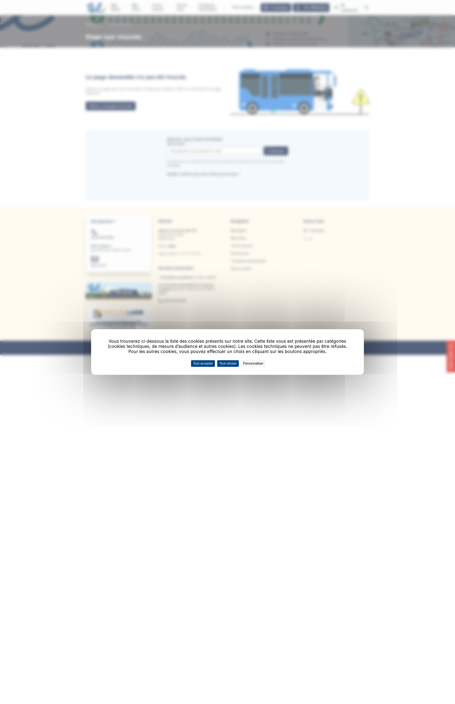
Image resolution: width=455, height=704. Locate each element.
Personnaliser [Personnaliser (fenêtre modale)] (253, 363)
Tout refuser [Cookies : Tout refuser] (228, 363)
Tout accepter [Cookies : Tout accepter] (203, 363)
